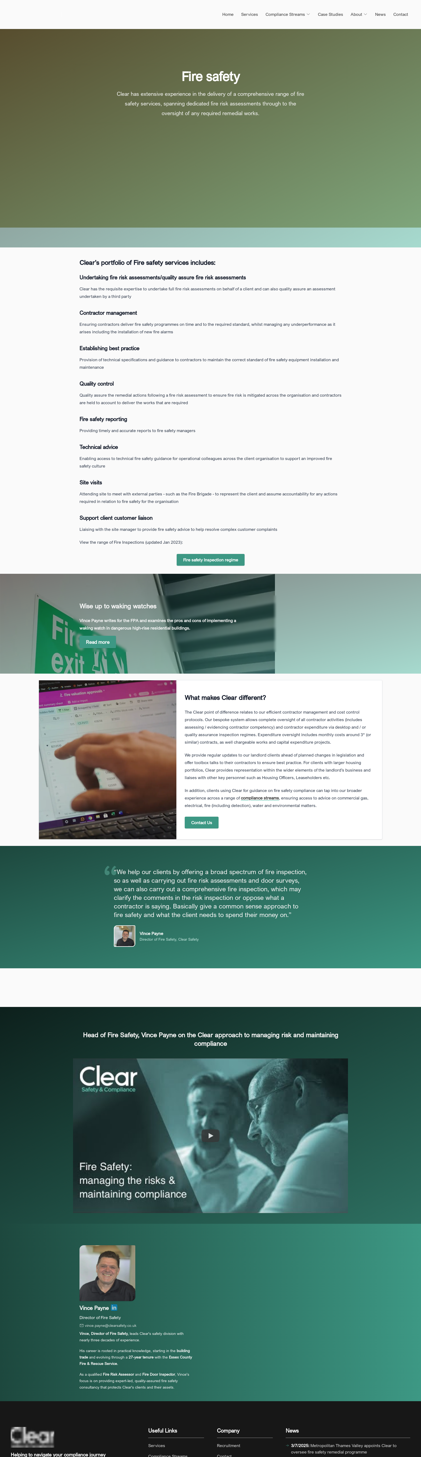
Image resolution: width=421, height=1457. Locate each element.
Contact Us (201, 822)
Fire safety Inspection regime (210, 560)
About (359, 14)
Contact (400, 14)
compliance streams (260, 798)
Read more (98, 642)
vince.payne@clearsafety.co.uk (107, 1325)
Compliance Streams (288, 14)
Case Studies (330, 14)
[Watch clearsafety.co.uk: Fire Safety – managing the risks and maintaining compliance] (210, 1135)
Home (228, 14)
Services (249, 14)
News (380, 14)
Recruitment (228, 1445)
